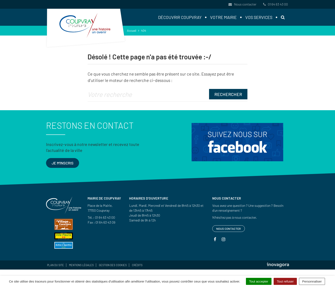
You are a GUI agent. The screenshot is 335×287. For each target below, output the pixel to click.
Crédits (137, 265)
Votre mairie (223, 17)
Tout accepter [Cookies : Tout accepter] (258, 281)
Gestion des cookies (113, 265)
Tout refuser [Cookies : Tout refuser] (285, 281)
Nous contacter (242, 4)
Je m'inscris (63, 163)
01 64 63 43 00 (275, 4)
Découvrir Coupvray (180, 17)
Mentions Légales (81, 265)
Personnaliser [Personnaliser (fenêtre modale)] (312, 281)
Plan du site (55, 265)
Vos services (258, 17)
